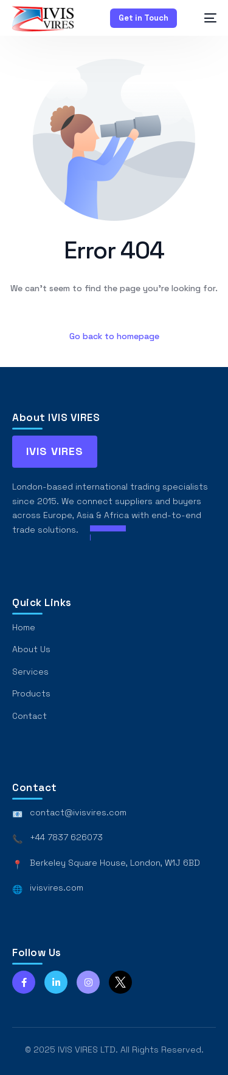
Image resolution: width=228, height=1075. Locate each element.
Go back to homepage (114, 336)
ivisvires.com (56, 887)
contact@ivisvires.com (78, 812)
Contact (29, 715)
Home (23, 627)
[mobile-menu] (204, 18)
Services (30, 671)
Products (31, 693)
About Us (31, 649)
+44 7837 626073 (66, 837)
